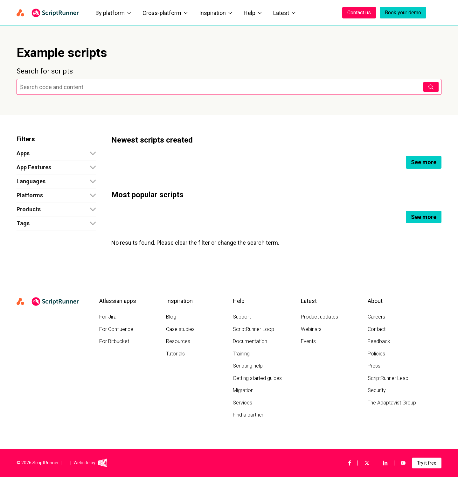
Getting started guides (257, 378)
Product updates (319, 317)
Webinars (311, 329)
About (375, 301)
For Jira (107, 317)
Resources (178, 341)
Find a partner (248, 415)
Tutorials (175, 354)
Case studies (180, 329)
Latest (284, 13)
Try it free (426, 463)
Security (377, 390)
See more (423, 162)
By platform (113, 13)
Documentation (250, 341)
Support (242, 317)
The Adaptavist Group (392, 403)
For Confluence (116, 329)
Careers (376, 317)
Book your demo (403, 13)
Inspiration (215, 13)
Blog (171, 317)
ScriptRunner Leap (388, 378)
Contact (376, 329)
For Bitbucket (114, 341)
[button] (56, 153)
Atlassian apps (117, 301)
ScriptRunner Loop (253, 329)
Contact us (359, 13)
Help (253, 13)
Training (241, 354)
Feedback (379, 341)
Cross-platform (165, 13)
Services (242, 403)
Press (374, 366)
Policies (376, 354)
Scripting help (248, 366)
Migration (243, 390)
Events (308, 341)
